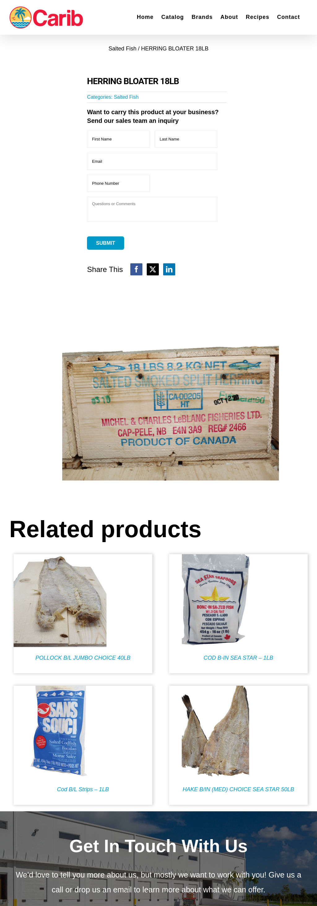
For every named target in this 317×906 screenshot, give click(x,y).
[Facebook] (136, 269)
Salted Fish (126, 97)
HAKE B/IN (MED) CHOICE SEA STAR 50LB (238, 789)
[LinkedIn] (169, 269)
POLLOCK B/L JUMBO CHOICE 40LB (83, 658)
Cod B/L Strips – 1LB (83, 789)
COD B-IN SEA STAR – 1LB (238, 658)
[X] (152, 269)
